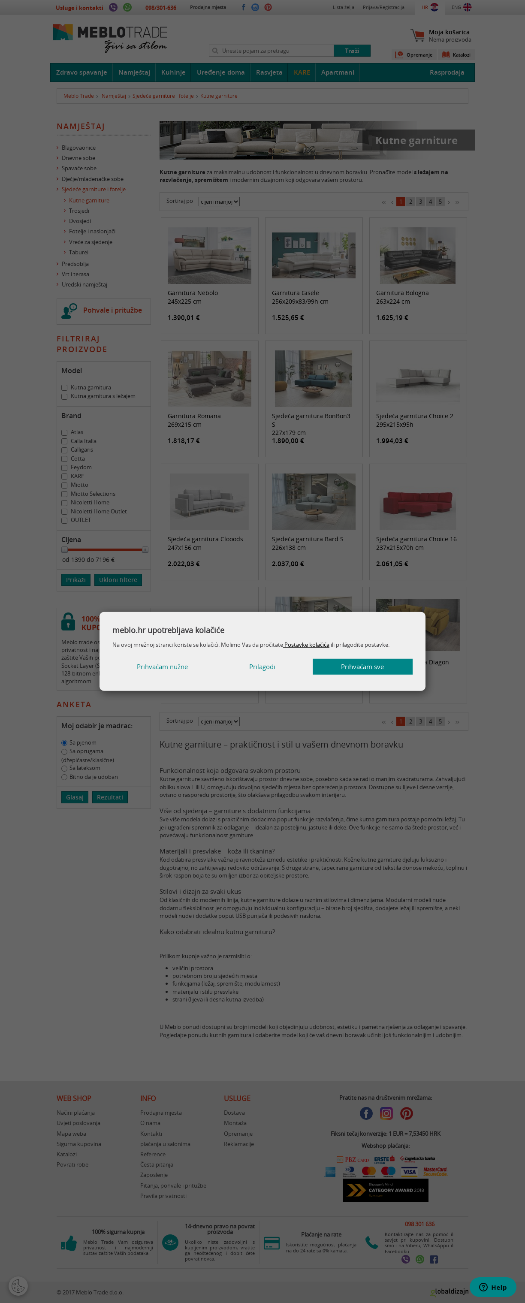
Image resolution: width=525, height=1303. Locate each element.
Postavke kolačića (306, 644)
